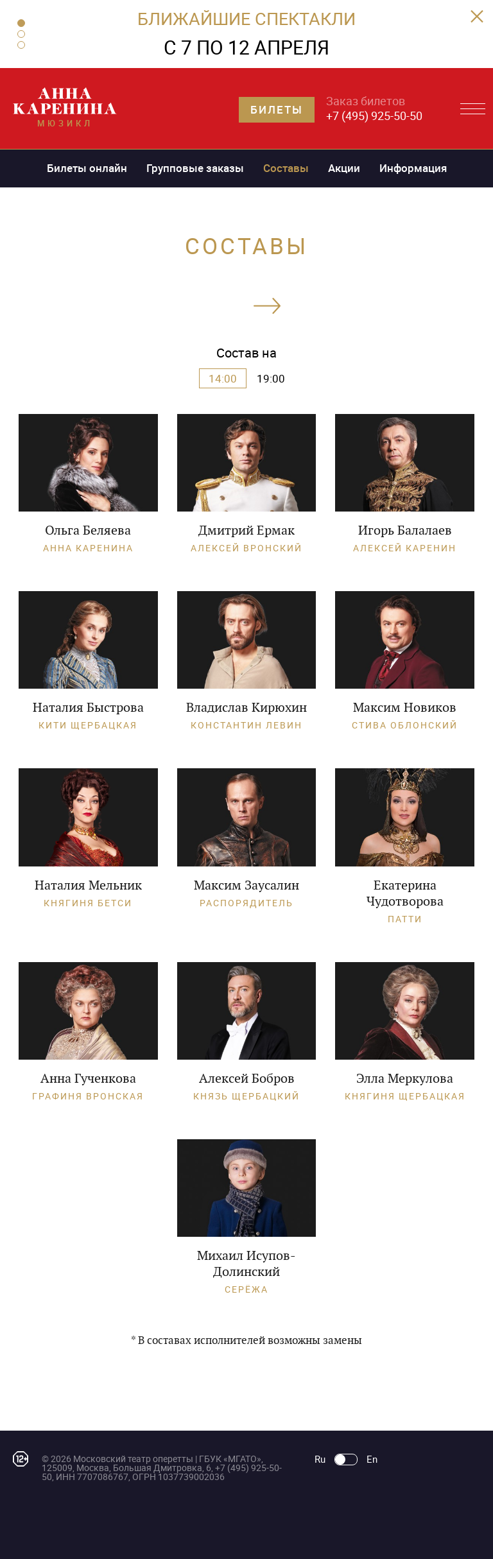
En (372, 1459)
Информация (413, 167)
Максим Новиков (404, 707)
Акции (344, 167)
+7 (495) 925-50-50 (374, 115)
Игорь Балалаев (405, 530)
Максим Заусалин (246, 885)
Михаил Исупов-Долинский (246, 1263)
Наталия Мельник (88, 885)
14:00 (223, 378)
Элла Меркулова (404, 1078)
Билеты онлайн (87, 167)
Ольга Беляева (88, 530)
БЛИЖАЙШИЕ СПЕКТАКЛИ (246, 18)
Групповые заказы (195, 167)
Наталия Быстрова (88, 707)
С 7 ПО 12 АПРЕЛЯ (246, 47)
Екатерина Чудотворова (405, 893)
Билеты (276, 109)
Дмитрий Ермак (246, 530)
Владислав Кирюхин (246, 707)
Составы (286, 167)
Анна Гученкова (88, 1078)
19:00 (271, 378)
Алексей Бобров (247, 1078)
